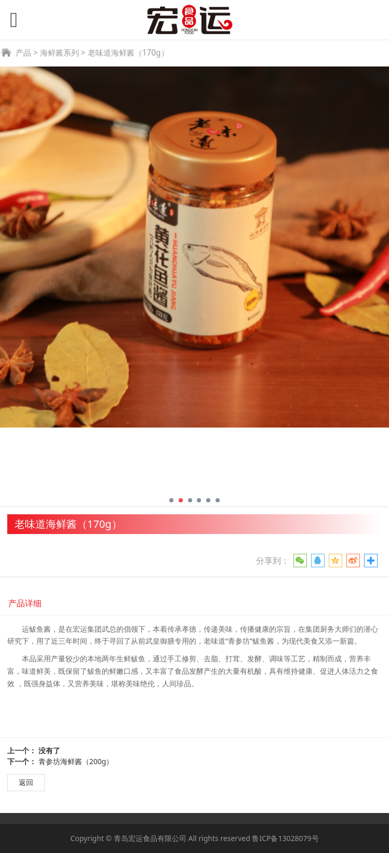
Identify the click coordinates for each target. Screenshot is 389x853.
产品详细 (25, 603)
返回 (26, 782)
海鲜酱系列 (59, 52)
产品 (23, 52)
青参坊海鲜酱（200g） (76, 761)
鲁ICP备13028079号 (285, 838)
